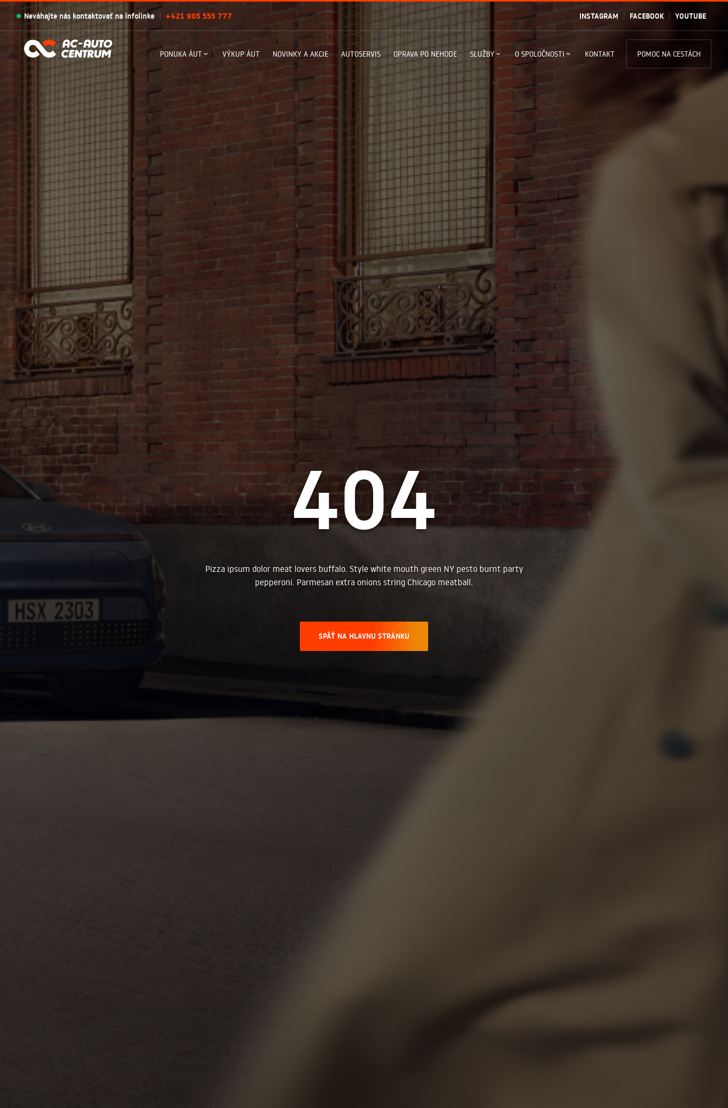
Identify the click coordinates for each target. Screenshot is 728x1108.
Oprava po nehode (425, 54)
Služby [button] (482, 54)
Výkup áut (241, 54)
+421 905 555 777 (199, 16)
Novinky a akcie (300, 54)
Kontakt (600, 54)
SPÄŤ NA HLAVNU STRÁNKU (364, 636)
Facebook (647, 16)
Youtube (690, 16)
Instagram (598, 16)
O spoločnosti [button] (539, 54)
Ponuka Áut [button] (181, 54)
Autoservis (361, 54)
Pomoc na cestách (669, 54)
